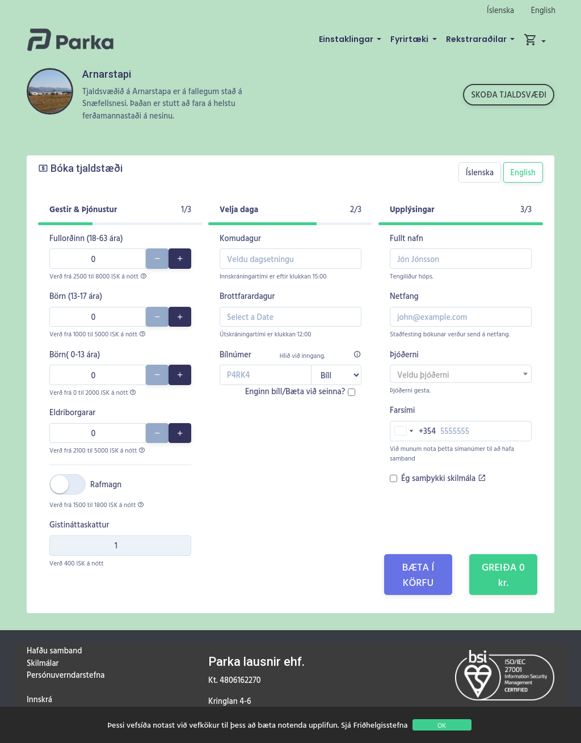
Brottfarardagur (247, 296)
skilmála (466, 478)
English (543, 10)
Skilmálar (42, 663)
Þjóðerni (404, 354)
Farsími (402, 410)
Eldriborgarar (72, 412)
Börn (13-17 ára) (75, 296)
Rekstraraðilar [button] (477, 39)
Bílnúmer (235, 354)
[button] (534, 39)
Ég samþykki (443, 478)
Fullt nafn (406, 238)
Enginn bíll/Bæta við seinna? (295, 391)
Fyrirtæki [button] (410, 39)
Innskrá (39, 699)
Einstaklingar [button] (347, 39)
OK (441, 725)
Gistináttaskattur (79, 524)
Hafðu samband (54, 650)
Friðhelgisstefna (380, 725)
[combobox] (461, 374)
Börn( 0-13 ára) (74, 354)
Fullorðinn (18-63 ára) (86, 238)
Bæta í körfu (418, 574)
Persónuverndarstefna (65, 675)
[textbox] (460, 375)
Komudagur (240, 238)
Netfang (404, 296)
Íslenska (500, 10)
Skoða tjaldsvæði (508, 94)
